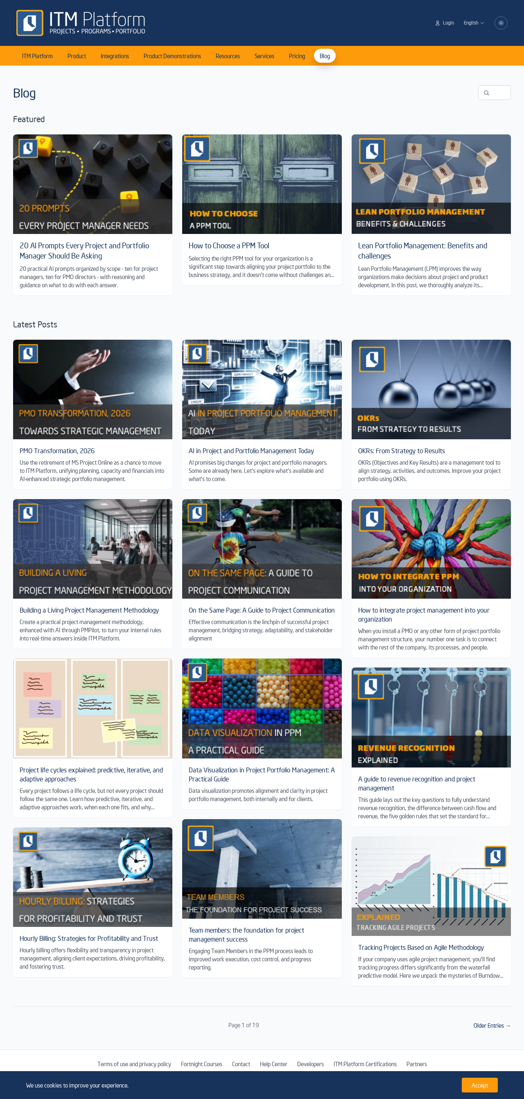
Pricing (297, 55)
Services (264, 55)
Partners (417, 1063)
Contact (241, 1063)
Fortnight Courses (201, 1063)
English (474, 23)
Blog (325, 55)
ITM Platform (37, 55)
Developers (310, 1063)
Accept (480, 1085)
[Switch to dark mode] (501, 23)
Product (77, 55)
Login (444, 23)
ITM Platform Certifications (365, 1063)
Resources (228, 55)
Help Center (273, 1063)
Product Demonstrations (172, 55)
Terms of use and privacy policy (134, 1063)
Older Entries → (492, 1025)
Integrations (115, 55)
